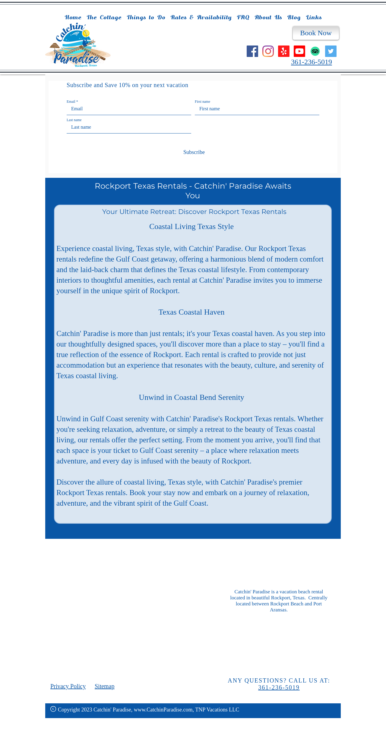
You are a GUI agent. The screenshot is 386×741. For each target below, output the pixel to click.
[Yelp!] (284, 51)
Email (71, 101)
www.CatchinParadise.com (163, 710)
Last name (74, 120)
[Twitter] (331, 51)
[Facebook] (252, 51)
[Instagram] (268, 51)
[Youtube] (299, 51)
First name (202, 101)
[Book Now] (316, 33)
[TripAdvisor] (315, 51)
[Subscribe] (193, 152)
